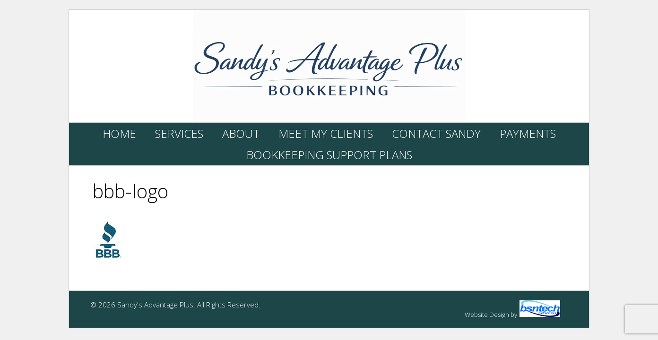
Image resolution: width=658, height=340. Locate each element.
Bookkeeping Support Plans (329, 154)
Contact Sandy (436, 133)
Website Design (487, 314)
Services (179, 133)
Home (119, 133)
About (241, 133)
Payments (528, 133)
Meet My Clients (325, 133)
